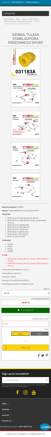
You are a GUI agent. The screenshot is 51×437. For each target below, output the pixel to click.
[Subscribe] (46, 380)
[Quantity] (25, 341)
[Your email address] (23, 380)
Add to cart (17, 347)
